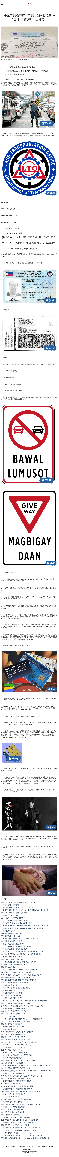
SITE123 (27, 1152)
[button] (1, 4)
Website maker (33, 1152)
